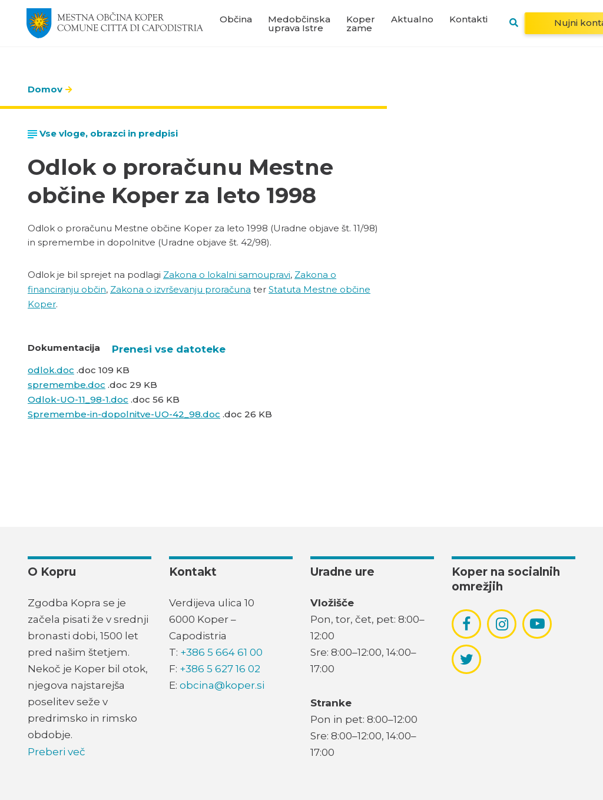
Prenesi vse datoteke (169, 349)
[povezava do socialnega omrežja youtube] (537, 624)
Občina (236, 19)
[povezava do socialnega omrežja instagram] (502, 624)
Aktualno (412, 19)
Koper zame (360, 23)
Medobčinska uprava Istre (299, 23)
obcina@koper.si (222, 685)
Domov (45, 89)
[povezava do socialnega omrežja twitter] (466, 659)
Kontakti (468, 19)
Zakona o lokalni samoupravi (226, 274)
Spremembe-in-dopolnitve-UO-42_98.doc (124, 414)
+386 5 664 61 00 (221, 652)
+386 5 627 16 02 (220, 669)
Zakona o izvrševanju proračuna (180, 289)
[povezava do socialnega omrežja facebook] (466, 624)
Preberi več (56, 752)
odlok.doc (51, 370)
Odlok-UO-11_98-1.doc (78, 399)
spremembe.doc (66, 384)
